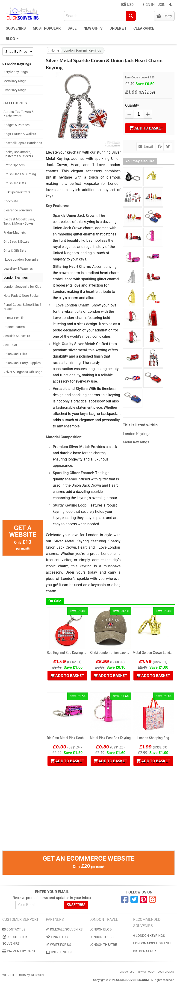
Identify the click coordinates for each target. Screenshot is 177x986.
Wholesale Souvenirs (64, 929)
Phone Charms (14, 327)
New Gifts (93, 28)
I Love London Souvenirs (20, 259)
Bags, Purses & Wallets (19, 134)
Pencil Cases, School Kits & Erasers (22, 307)
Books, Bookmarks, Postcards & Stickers (18, 154)
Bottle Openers (14, 165)
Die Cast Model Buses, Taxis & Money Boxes (19, 221)
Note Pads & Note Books (20, 295)
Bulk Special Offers (16, 192)
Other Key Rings (14, 90)
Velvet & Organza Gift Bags (22, 372)
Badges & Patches (16, 125)
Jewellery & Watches (18, 268)
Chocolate (10, 201)
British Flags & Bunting (19, 174)
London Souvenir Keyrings (82, 50)
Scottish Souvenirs (16, 336)
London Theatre (103, 944)
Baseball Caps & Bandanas (22, 143)
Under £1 (118, 28)
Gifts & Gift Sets (14, 250)
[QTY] (138, 114)
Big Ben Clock (144, 951)
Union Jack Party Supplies (22, 363)
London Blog (100, 929)
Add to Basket (146, 128)
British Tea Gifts (14, 183)
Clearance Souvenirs (17, 210)
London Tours (101, 937)
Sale (72, 28)
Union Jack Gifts (15, 354)
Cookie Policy (166, 972)
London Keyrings (15, 277)
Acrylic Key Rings (15, 72)
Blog (12, 38)
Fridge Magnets (14, 232)
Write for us (58, 944)
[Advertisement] (22, 450)
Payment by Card (18, 951)
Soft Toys (10, 345)
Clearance (143, 28)
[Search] (131, 16)
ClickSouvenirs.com (132, 980)
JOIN (161, 5)
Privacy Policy (146, 972)
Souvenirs (16, 28)
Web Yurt (37, 975)
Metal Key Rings (14, 81)
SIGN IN (148, 5)
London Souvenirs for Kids (22, 286)
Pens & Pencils (13, 318)
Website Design (14, 975)
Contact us (13, 929)
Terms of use (126, 972)
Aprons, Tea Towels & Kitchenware (18, 114)
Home (54, 50)
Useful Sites (58, 952)
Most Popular (47, 28)
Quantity (132, 105)
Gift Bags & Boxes (16, 241)
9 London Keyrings (149, 935)
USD (127, 4)
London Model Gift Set (152, 943)
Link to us (57, 937)
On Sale (54, 601)
